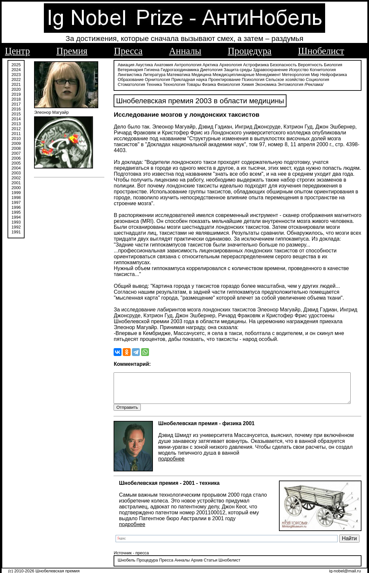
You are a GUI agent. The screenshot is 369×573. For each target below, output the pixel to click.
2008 (16, 148)
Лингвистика (343, 69)
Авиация (120, 64)
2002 (16, 177)
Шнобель (120, 554)
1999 (16, 192)
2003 (16, 172)
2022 (16, 79)
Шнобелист (321, 51)
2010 (16, 138)
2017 (16, 104)
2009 (16, 143)
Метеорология (265, 74)
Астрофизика (250, 64)
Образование (329, 74)
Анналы (185, 51)
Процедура (250, 51)
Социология (284, 79)
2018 (16, 99)
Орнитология (124, 79)
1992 (16, 227)
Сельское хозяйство (251, 79)
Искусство (293, 69)
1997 (16, 202)
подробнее (165, 453)
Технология (123, 84)
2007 (16, 153)
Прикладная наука (156, 79)
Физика (158, 84)
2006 (16, 158)
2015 (16, 113)
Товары (142, 84)
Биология (327, 64)
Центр (17, 51)
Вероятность (304, 64)
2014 (16, 118)
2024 (16, 69)
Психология (220, 79)
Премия (71, 51)
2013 (16, 123)
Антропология (181, 64)
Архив (190, 554)
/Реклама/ (262, 84)
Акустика (138, 64)
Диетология (205, 69)
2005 (16, 163)
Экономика (214, 84)
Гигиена (145, 69)
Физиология (177, 84)
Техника (333, 79)
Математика (147, 74)
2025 (16, 64)
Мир (284, 74)
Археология (224, 64)
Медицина (170, 74)
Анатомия (157, 64)
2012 (16, 128)
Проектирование (191, 79)
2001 (16, 182)
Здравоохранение (264, 69)
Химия (196, 84)
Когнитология (317, 69)
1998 (16, 197)
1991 (16, 231)
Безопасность (277, 64)
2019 (16, 94)
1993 (16, 222)
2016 (16, 109)
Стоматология (310, 79)
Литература (123, 74)
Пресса (128, 51)
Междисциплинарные (202, 74)
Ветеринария (124, 69)
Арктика (204, 64)
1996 (16, 207)
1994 (16, 217)
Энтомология (239, 84)
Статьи (204, 554)
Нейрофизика (302, 74)
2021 (16, 84)
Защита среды (232, 69)
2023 (16, 74)
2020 (16, 89)
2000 (16, 187)
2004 (16, 168)
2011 (16, 133)
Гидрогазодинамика (174, 69)
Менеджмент (236, 74)
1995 (16, 212)
